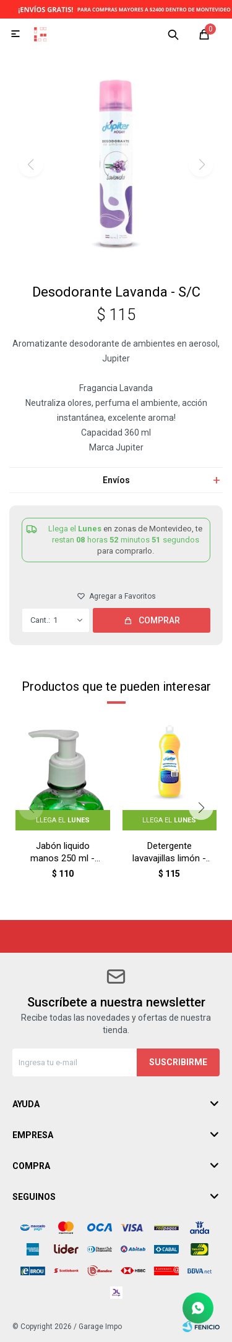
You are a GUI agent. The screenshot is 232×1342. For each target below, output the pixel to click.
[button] (173, 34)
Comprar (159, 620)
